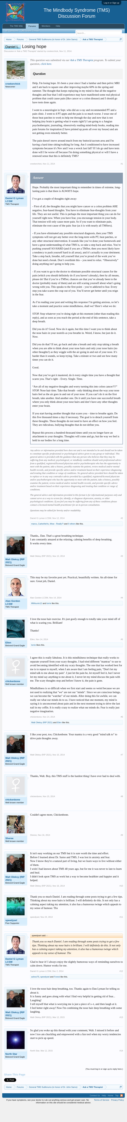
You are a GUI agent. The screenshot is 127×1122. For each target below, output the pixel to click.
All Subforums (12, 31)
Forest (57, 992)
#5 (122, 655)
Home (110, 1111)
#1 (122, 179)
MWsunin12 (36, 618)
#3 (122, 571)
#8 (122, 812)
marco (34, 539)
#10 (121, 901)
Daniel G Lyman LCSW (14, 215)
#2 (122, 533)
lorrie (49, 618)
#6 (122, 732)
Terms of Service (101, 1115)
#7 (122, 770)
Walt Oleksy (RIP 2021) (15, 576)
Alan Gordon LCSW (12, 618)
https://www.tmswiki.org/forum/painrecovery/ (63, 52)
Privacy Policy (117, 1115)
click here (46, 79)
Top (116, 1111)
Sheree (9, 853)
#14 (121, 1066)
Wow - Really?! (57, 539)
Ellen (8, 658)
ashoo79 (35, 992)
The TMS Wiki (16, 26)
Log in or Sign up (111, 3)
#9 (122, 850)
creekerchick (52, 66)
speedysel (11, 935)
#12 (121, 986)
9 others (72, 539)
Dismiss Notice (119, 48)
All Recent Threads (30, 31)
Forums (32, 26)
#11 (121, 932)
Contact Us (95, 1111)
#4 (122, 613)
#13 (121, 1032)
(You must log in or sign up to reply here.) (104, 1084)
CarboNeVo (43, 539)
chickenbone (12, 696)
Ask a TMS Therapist (26, 66)
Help (58, 26)
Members (46, 26)
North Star (11, 1069)
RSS (121, 1110)
